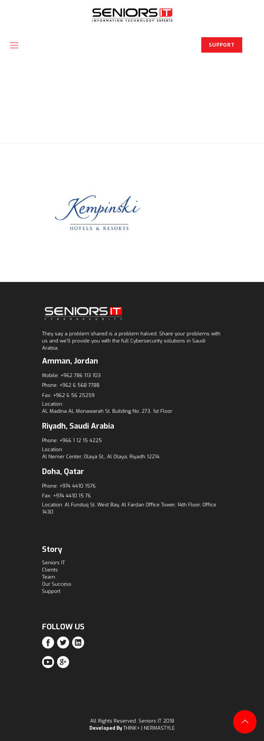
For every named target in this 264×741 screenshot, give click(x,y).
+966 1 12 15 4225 (80, 440)
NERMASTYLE (159, 728)
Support (51, 591)
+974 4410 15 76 (72, 495)
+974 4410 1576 (77, 486)
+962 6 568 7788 (79, 385)
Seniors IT (53, 562)
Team (48, 577)
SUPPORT (222, 45)
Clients (50, 570)
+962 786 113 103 (80, 375)
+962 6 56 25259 (74, 395)
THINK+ (131, 728)
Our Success (56, 584)
